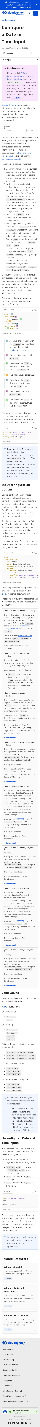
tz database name (25, 636)
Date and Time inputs (11, 105)
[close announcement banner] (36, 4)
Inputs (4, 594)
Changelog (7, 1380)
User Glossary (8, 1359)
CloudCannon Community (17, 7)
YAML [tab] (6, 310)
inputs (11, 156)
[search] (29, 13)
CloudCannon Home (11, 1391)
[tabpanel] (20, 321)
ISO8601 (20, 819)
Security (29, 1419)
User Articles (8, 1349)
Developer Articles (8, 20)
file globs (16, 97)
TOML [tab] (11, 1007)
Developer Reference (11, 1375)
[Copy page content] (17, 53)
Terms (10, 1419)
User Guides (8, 1354)
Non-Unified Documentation (14, 1401)
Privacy (17, 1419)
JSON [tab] (12, 310)
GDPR (22, 1419)
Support (6, 1386)
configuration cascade (11, 159)
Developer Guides (10, 1370)
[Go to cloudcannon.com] (13, 13)
